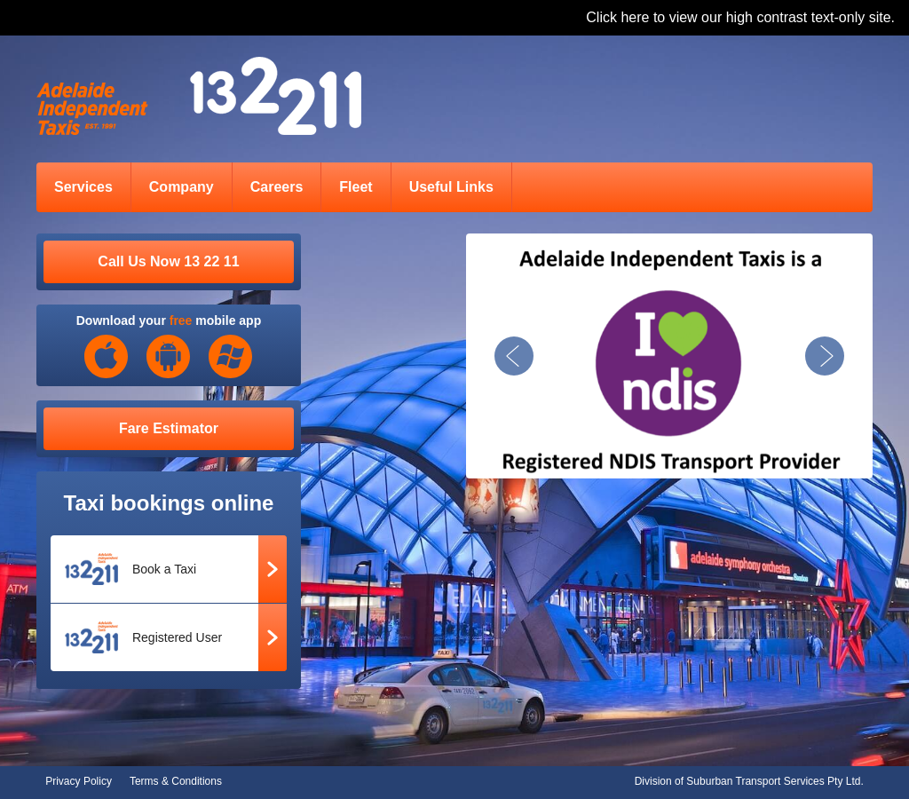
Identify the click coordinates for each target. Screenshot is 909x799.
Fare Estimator (168, 428)
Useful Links (451, 186)
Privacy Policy (78, 781)
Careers (277, 186)
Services (83, 186)
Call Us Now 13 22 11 (168, 261)
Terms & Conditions (176, 781)
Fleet (355, 186)
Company (181, 186)
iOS (106, 357)
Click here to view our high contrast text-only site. (740, 17)
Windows (231, 357)
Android (168, 357)
